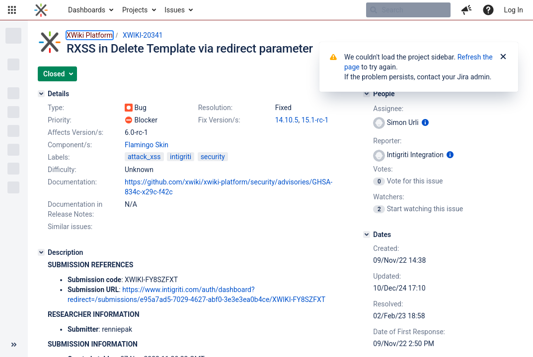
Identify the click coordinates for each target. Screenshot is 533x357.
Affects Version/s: (75, 132)
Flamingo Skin (146, 145)
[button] (12, 10)
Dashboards (86, 10)
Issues (174, 10)
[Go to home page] (41, 10)
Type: (56, 108)
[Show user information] (425, 122)
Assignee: (388, 109)
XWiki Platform (90, 35)
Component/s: (70, 145)
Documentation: (72, 182)
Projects (135, 10)
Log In (513, 10)
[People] (366, 93)
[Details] (41, 93)
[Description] (41, 252)
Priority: (60, 120)
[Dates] (366, 234)
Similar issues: (70, 227)
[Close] (503, 57)
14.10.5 (287, 120)
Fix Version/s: (219, 120)
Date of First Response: (409, 332)
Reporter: (387, 141)
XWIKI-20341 (143, 35)
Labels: (59, 157)
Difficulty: (62, 170)
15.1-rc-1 (315, 120)
